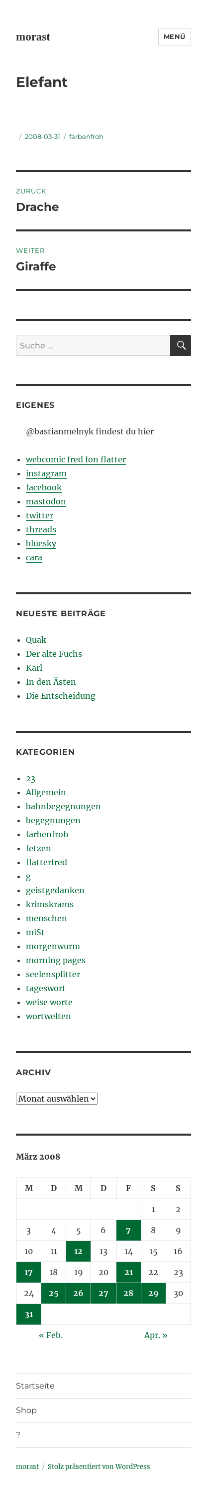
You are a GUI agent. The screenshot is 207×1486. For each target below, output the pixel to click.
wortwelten (48, 1016)
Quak (36, 640)
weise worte (49, 1002)
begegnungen (53, 820)
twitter (39, 515)
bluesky (41, 543)
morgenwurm (53, 946)
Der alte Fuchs (54, 654)
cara (34, 557)
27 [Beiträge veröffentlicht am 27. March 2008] (103, 1293)
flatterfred (46, 862)
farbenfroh (86, 136)
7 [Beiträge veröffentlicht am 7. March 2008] (128, 1230)
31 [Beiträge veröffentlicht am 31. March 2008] (29, 1314)
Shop (26, 1410)
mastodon (46, 501)
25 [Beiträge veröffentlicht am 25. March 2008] (54, 1293)
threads (41, 529)
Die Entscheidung (61, 696)
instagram (46, 473)
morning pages (56, 960)
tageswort (46, 988)
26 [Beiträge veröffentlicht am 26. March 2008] (78, 1293)
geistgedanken (55, 890)
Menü (175, 36)
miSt (35, 932)
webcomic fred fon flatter (76, 459)
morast (33, 36)
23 (30, 778)
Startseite (35, 1386)
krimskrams (50, 904)
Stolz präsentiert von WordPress (99, 1467)
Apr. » (156, 1335)
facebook (44, 487)
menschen (46, 918)
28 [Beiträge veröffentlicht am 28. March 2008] (128, 1293)
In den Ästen (51, 682)
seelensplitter (53, 974)
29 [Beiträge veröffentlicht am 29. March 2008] (153, 1293)
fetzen (38, 848)
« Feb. (51, 1335)
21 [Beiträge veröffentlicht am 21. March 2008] (128, 1272)
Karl (34, 668)
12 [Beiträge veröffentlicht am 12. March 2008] (78, 1251)
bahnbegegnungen (63, 806)
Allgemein (46, 792)
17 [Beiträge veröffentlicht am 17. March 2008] (28, 1272)
